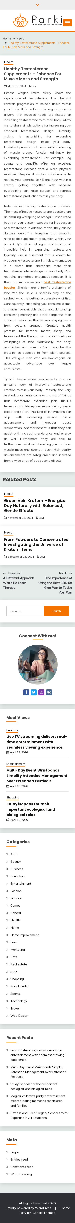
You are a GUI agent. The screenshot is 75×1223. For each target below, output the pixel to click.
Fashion (16, 891)
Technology (18, 1001)
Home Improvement (24, 935)
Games (15, 905)
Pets (13, 957)
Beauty (15, 861)
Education (17, 876)
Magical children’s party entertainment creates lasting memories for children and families (37, 1100)
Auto (13, 854)
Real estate (18, 964)
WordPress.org (21, 1174)
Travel (14, 1008)
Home (14, 928)
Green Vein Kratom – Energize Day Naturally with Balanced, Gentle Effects (34, 505)
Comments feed (21, 1167)
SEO (13, 972)
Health (8, 62)
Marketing (17, 949)
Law (13, 942)
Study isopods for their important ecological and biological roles (30, 809)
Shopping (12, 797)
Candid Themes (44, 1213)
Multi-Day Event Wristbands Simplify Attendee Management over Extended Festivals (36, 775)
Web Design (19, 1016)
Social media (19, 986)
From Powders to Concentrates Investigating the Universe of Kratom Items (36, 544)
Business (12, 730)
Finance (16, 898)
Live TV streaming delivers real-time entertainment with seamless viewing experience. (36, 742)
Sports (15, 994)
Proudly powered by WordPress (28, 1208)
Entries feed (19, 1159)
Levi (34, 86)
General (15, 913)
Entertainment (15, 764)
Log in (14, 1152)
